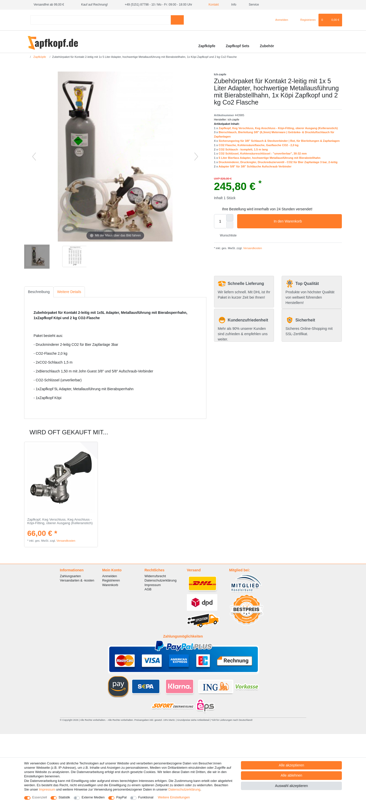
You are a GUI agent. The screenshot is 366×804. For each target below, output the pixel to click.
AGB (148, 589)
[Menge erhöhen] (229, 217)
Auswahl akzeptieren (291, 786)
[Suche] (177, 20)
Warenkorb (110, 585)
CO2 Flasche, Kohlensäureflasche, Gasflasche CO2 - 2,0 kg (258, 145)
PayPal (121, 797)
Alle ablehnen (291, 775)
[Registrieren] (305, 20)
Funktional (146, 797)
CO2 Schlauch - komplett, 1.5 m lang (243, 149)
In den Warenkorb (306, 221)
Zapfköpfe (206, 46)
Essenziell (39, 797)
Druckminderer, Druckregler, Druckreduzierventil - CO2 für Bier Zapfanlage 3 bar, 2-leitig (278, 162)
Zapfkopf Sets (237, 46)
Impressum (153, 585)
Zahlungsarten (70, 576)
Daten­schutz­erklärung (184, 789)
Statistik (64, 797)
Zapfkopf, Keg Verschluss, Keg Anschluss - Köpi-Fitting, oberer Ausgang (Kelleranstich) (278, 128)
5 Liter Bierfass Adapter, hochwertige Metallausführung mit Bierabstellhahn (270, 157)
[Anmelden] (279, 20)
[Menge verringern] (229, 224)
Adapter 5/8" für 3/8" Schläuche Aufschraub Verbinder (255, 166)
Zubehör (267, 46)
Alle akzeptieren (291, 765)
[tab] (39, 291)
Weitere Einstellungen (174, 797)
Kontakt (212, 4)
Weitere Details (69, 292)
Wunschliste (226, 235)
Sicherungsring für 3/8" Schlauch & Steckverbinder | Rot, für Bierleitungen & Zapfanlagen (279, 140)
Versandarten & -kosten (77, 580)
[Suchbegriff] (100, 20)
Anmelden (109, 576)
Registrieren (111, 580)
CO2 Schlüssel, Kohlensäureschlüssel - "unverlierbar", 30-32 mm (263, 153)
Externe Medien (93, 797)
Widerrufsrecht (155, 576)
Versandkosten (252, 248)
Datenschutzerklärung (161, 580)
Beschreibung (39, 292)
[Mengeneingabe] (220, 221)
